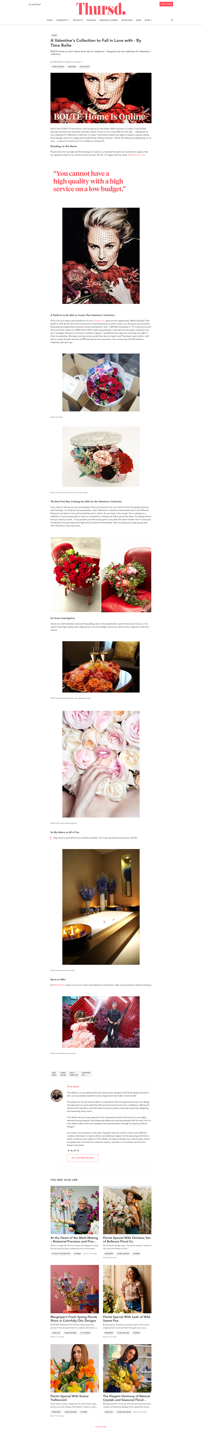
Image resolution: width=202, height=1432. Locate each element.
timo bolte (54, 1074)
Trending (91, 20)
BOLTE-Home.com (136, 155)
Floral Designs (58, 66)
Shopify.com (99, 321)
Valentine (72, 66)
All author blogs (83, 1158)
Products (78, 20)
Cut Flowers (85, 1333)
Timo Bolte (73, 1087)
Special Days (85, 66)
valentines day (86, 1074)
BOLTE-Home (59, 985)
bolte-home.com (74, 1074)
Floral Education (124, 1412)
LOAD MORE (101, 1427)
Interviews (127, 20)
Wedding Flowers (108, 20)
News (138, 20)
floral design (63, 1074)
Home (50, 20)
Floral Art (56, 1333)
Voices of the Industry (61, 1253)
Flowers (77, 1253)
